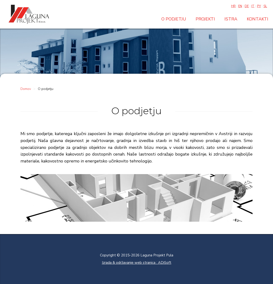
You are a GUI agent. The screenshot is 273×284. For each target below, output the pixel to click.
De (247, 6)
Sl (265, 6)
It (252, 6)
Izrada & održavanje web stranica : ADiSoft (136, 262)
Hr (233, 6)
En (240, 6)
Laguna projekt (28, 14)
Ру (259, 6)
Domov (25, 89)
